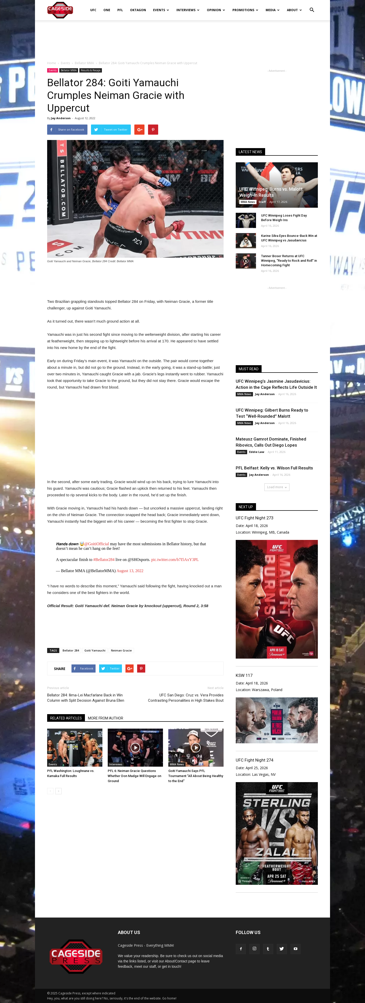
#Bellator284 (104, 559)
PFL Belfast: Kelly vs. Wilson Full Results (274, 467)
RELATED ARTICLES (66, 718)
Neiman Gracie (121, 650)
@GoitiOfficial (96, 544)
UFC (93, 10)
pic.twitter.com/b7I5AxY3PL (175, 559)
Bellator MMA (69, 70)
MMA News (177, 764)
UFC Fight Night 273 (254, 517)
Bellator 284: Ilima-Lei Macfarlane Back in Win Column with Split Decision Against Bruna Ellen (85, 698)
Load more (277, 487)
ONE (106, 10)
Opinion (216, 10)
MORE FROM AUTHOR (105, 718)
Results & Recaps (90, 70)
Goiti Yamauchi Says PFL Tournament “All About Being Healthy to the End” (195, 776)
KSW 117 (244, 675)
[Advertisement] (182, 37)
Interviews (187, 10)
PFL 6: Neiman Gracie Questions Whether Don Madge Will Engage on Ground (134, 776)
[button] (312, 6)
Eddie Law (256, 452)
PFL (120, 10)
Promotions (245, 10)
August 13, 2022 (130, 571)
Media (273, 10)
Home (51, 63)
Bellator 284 (71, 650)
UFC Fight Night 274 (254, 760)
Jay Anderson (61, 118)
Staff (262, 202)
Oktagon (138, 10)
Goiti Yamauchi (94, 650)
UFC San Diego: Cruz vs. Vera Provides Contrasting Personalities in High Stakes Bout (186, 698)
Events (161, 10)
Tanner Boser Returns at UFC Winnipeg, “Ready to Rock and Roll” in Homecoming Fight (289, 260)
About (294, 10)
